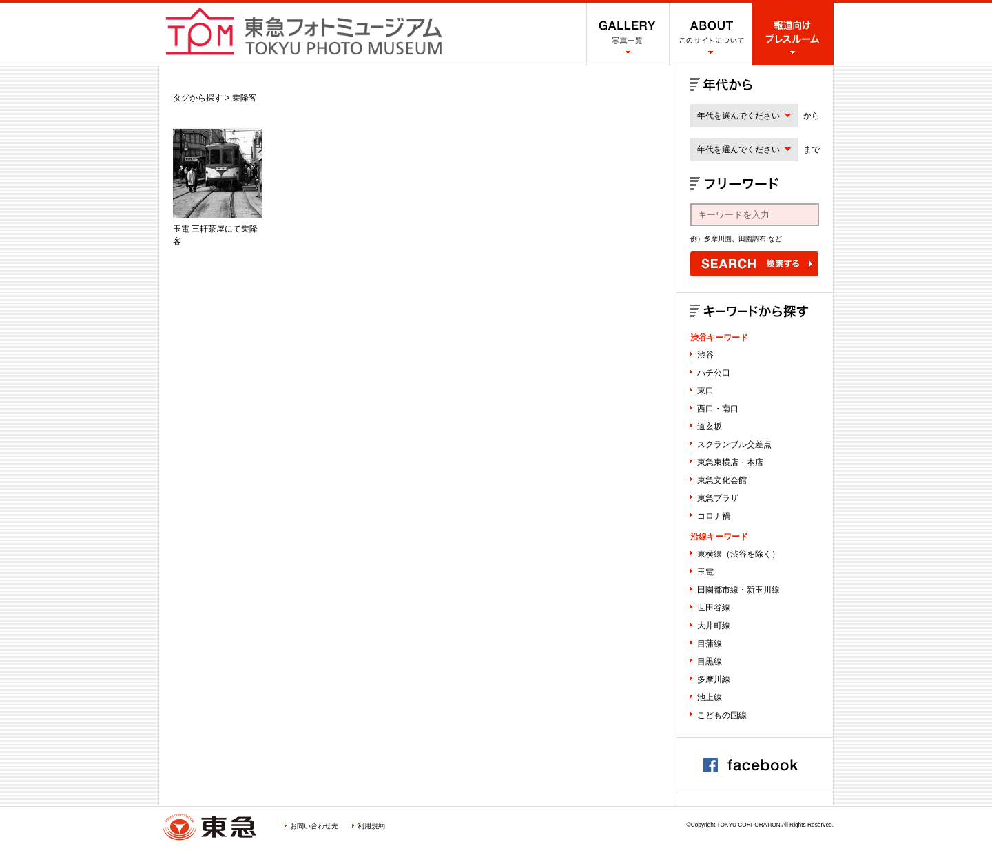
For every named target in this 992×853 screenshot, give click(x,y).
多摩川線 (713, 679)
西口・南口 (717, 408)
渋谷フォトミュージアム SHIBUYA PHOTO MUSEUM (303, 31)
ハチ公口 (713, 373)
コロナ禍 (713, 516)
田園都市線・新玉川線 (738, 590)
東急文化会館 (722, 480)
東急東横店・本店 (730, 462)
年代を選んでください (738, 116)
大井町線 (713, 625)
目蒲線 (709, 643)
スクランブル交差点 (734, 444)
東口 (705, 390)
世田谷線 (713, 608)
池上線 (709, 697)
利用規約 (371, 826)
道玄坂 (709, 426)
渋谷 (705, 355)
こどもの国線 (722, 715)
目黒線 (709, 661)
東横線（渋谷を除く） (738, 554)
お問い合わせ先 (314, 826)
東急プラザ (717, 498)
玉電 (705, 572)
